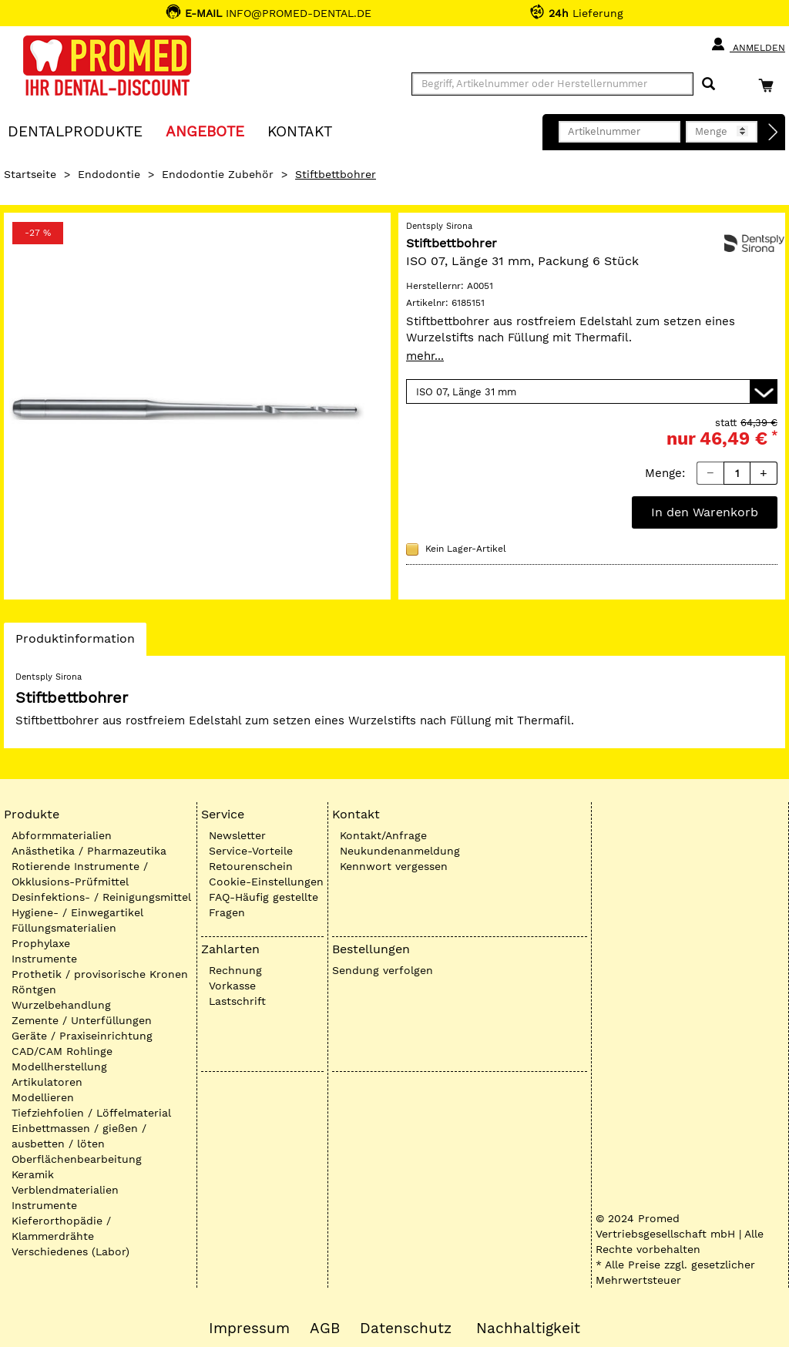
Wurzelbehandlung (61, 1005)
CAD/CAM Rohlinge (62, 1051)
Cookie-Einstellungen (266, 881)
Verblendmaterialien (65, 1190)
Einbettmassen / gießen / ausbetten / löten (79, 1136)
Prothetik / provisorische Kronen (100, 974)
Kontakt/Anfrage (383, 835)
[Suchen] (708, 84)
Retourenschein (251, 866)
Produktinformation (75, 643)
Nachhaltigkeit (528, 1328)
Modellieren (43, 1097)
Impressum (249, 1328)
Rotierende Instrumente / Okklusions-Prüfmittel (80, 874)
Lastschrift (237, 1001)
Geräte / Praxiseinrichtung (82, 1036)
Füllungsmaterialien (64, 928)
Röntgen (34, 989)
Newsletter (237, 835)
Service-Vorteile (251, 851)
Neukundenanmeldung (400, 851)
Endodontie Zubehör (218, 174)
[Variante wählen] (591, 391)
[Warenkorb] (769, 85)
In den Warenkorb (704, 512)
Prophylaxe (41, 943)
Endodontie (109, 174)
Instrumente (44, 958)
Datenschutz (406, 1328)
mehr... (425, 356)
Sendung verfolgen (382, 970)
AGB (325, 1328)
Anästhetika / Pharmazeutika (89, 851)
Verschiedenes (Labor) (70, 1251)
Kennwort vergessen (394, 866)
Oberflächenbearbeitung (77, 1159)
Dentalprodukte (75, 130)
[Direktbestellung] (773, 132)
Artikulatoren (47, 1082)
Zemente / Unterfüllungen (82, 1020)
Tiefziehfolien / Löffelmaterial (91, 1113)
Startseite (30, 174)
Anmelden (747, 44)
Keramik (33, 1174)
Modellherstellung (59, 1066)
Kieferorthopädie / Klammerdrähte (61, 1228)
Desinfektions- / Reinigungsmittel (101, 897)
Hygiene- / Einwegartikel (77, 912)
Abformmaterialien (62, 835)
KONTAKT (299, 130)
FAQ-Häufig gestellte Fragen (263, 905)
